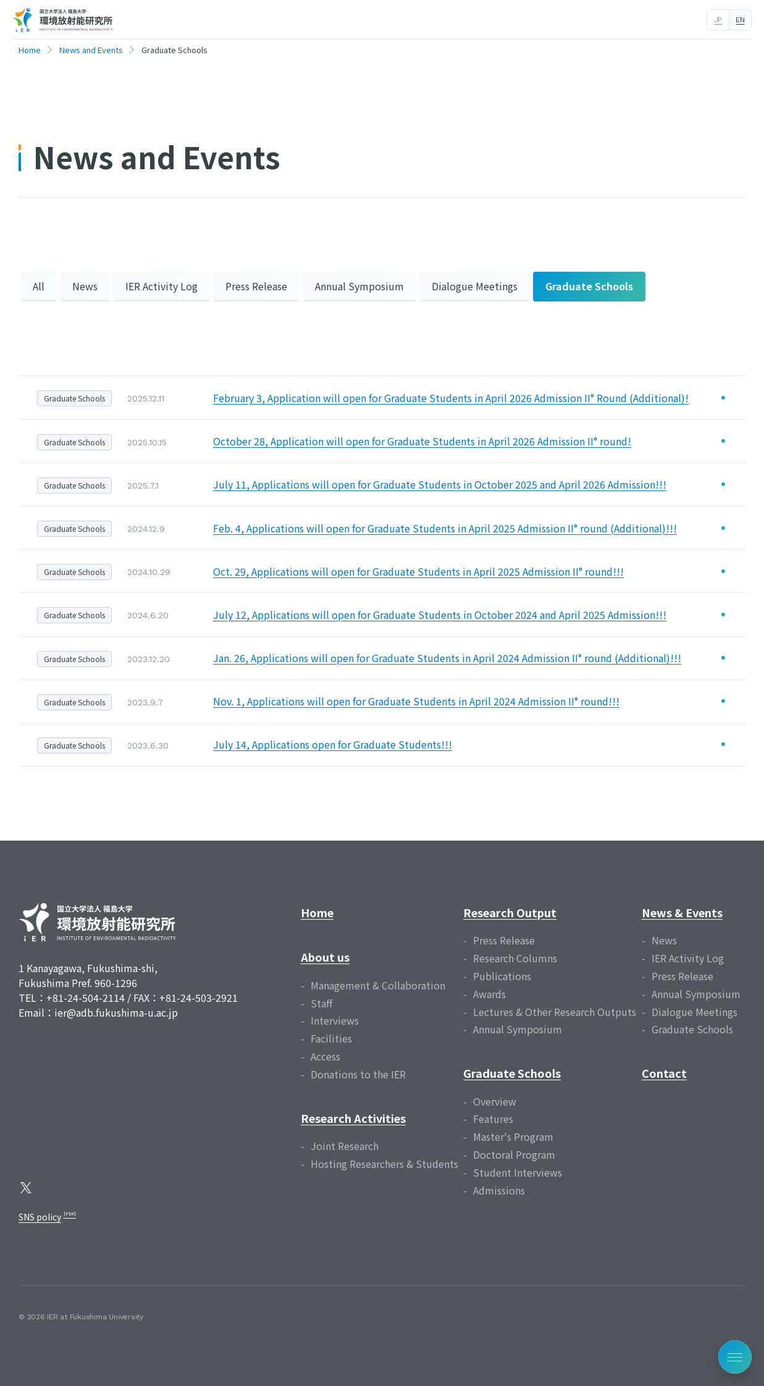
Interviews (335, 1020)
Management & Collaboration (378, 985)
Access (325, 1056)
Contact (664, 1073)
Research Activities (353, 1118)
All (38, 286)
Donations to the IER (358, 1074)
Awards (489, 993)
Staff (321, 1003)
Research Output (509, 912)
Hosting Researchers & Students (384, 1163)
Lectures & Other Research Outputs (554, 1011)
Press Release (256, 286)
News (85, 286)
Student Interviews (517, 1172)
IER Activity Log (161, 286)
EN (740, 19)
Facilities (331, 1038)
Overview (494, 1101)
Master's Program (513, 1136)
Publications (502, 975)
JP (718, 19)
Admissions (499, 1190)
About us (325, 957)
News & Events (682, 912)
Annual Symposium (359, 286)
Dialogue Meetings (475, 286)
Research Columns (515, 958)
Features (493, 1118)
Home (317, 912)
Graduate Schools (589, 286)
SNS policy (40, 1217)
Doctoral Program (514, 1154)
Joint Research (345, 1145)
